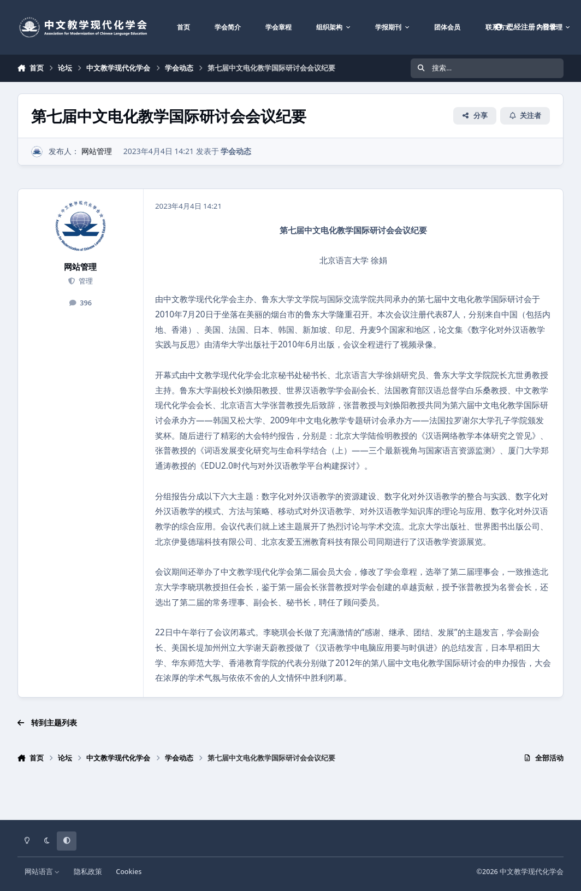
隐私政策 (88, 871)
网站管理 (96, 151)
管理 (84, 281)
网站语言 (42, 871)
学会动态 (236, 151)
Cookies (128, 871)
